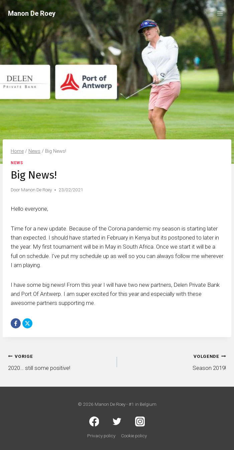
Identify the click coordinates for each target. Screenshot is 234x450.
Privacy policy (101, 435)
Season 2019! (174, 361)
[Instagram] (140, 422)
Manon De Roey (36, 189)
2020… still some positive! (59, 361)
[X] (27, 323)
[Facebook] (16, 323)
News (17, 162)
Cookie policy (134, 435)
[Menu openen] (220, 13)
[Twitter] (117, 422)
